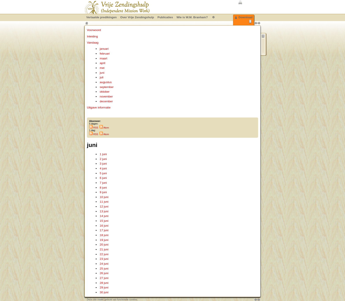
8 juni (103, 187)
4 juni (103, 168)
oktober (104, 91)
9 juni (103, 192)
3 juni (103, 163)
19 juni (104, 240)
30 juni (104, 292)
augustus (106, 82)
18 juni (104, 235)
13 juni (104, 211)
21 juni (104, 249)
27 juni (104, 278)
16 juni (104, 225)
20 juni (104, 244)
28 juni (104, 282)
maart (103, 58)
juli (101, 77)
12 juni (104, 206)
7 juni (103, 182)
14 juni (104, 216)
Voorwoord (94, 30)
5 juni (103, 173)
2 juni (103, 159)
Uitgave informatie (98, 107)
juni (102, 72)
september (107, 87)
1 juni (103, 154)
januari (104, 48)
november (106, 96)
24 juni (104, 263)
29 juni (104, 287)
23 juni (104, 259)
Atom (104, 127)
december (106, 101)
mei (102, 68)
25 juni (104, 268)
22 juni (104, 254)
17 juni (104, 230)
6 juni (103, 178)
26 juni (104, 273)
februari (105, 53)
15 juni (104, 220)
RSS (93, 127)
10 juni (104, 197)
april (102, 63)
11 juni (104, 201)
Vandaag (92, 42)
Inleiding (92, 36)
